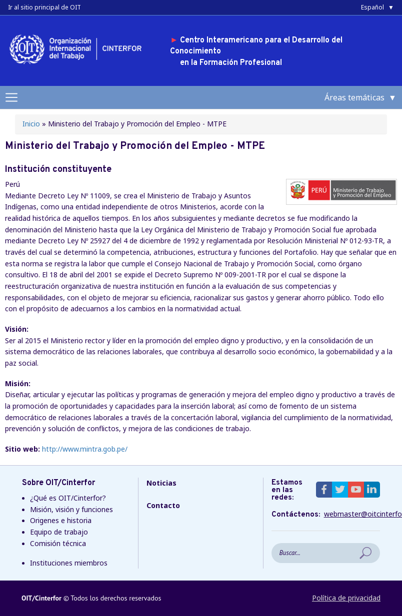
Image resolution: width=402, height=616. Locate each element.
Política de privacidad (346, 598)
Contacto (163, 505)
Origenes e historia (61, 520)
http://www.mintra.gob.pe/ (85, 449)
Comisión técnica (58, 543)
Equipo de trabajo (59, 532)
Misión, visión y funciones (71, 509)
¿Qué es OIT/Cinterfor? (68, 498)
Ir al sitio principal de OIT (44, 7)
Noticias (161, 483)
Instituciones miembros (69, 563)
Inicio (31, 123)
